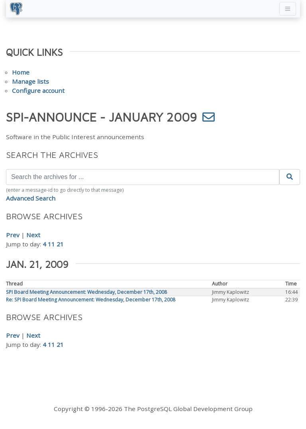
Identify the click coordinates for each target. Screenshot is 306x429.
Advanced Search (30, 198)
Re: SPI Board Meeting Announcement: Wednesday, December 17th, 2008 (90, 299)
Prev (13, 235)
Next (33, 235)
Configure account (38, 90)
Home (20, 72)
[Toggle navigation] (287, 9)
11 (51, 244)
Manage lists (30, 81)
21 (60, 244)
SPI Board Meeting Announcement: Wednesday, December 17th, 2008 (86, 292)
